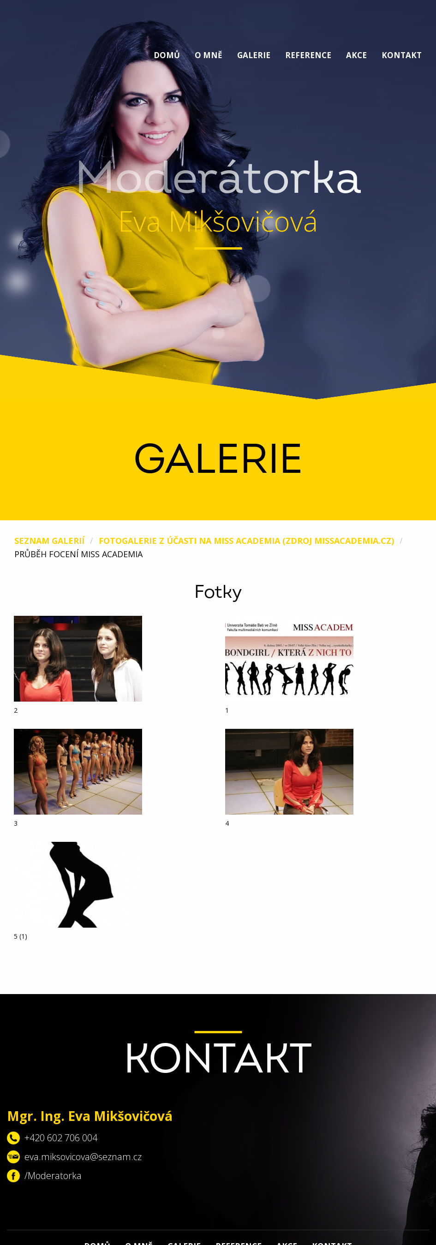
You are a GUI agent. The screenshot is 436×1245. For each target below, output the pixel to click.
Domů (167, 55)
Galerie (253, 55)
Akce (356, 55)
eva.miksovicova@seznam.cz (83, 1156)
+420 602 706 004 (60, 1138)
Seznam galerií (49, 540)
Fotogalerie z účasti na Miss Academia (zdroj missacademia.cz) (246, 540)
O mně (208, 55)
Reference (308, 55)
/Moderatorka (53, 1175)
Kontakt (402, 55)
